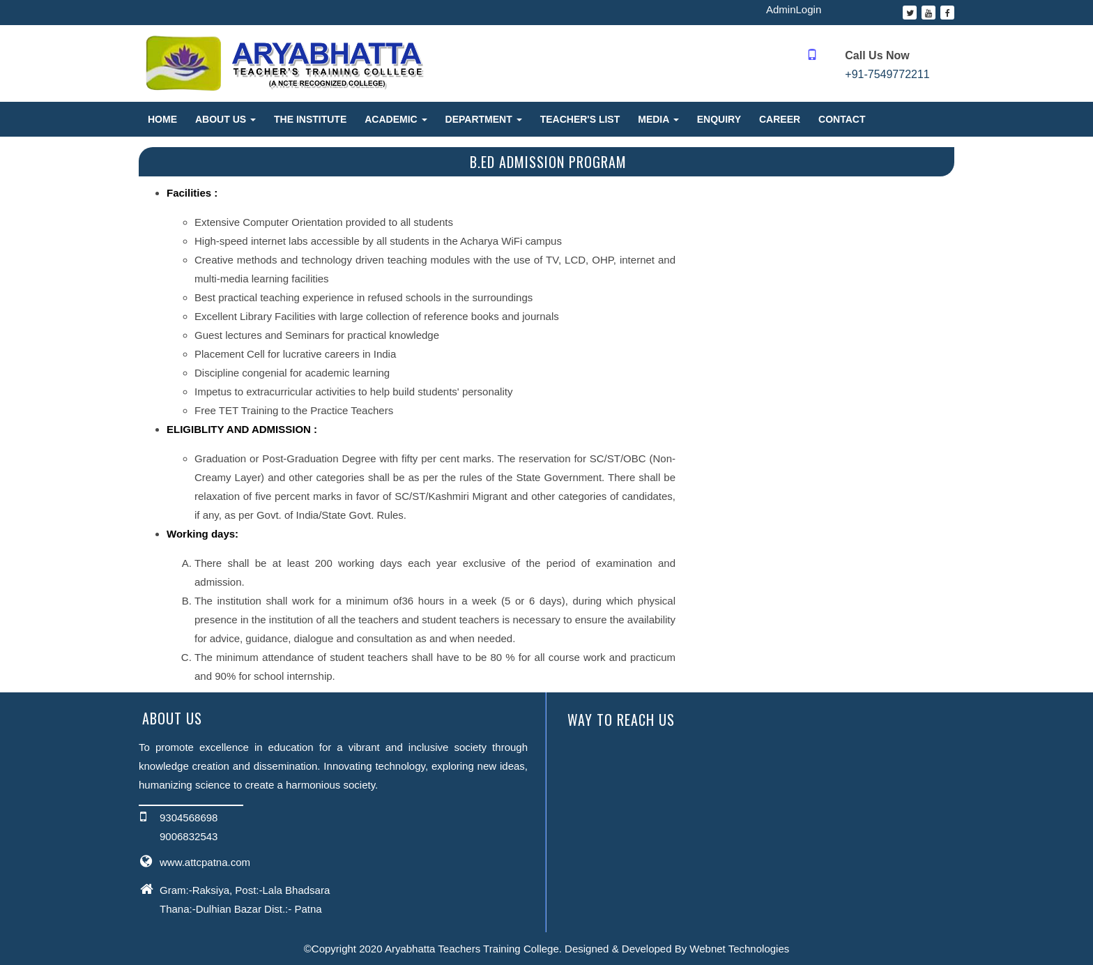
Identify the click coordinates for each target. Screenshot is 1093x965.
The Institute (310, 119)
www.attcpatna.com (205, 862)
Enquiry (719, 119)
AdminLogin (793, 9)
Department (483, 119)
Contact (841, 119)
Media (658, 119)
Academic (396, 119)
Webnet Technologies (739, 949)
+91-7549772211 (887, 74)
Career (779, 119)
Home (162, 119)
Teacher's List (580, 119)
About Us (225, 119)
